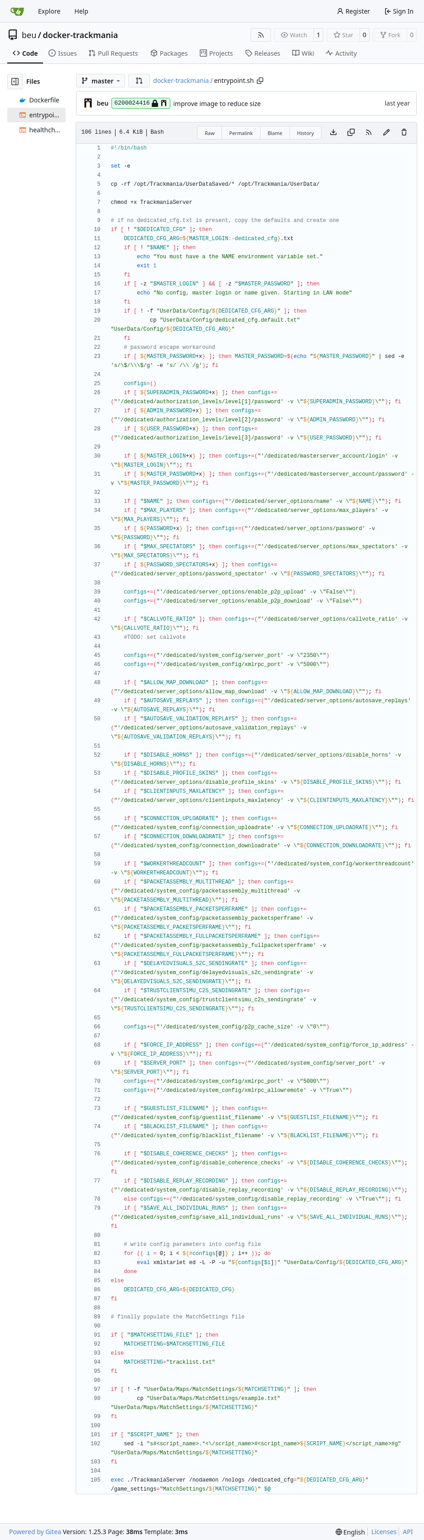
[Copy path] (260, 80)
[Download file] (333, 132)
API (408, 1531)
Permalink (241, 133)
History (305, 133)
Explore (49, 11)
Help (81, 11)
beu (29, 34)
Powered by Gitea (35, 1531)
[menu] (350, 1532)
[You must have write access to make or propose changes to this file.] (404, 132)
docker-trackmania (80, 34)
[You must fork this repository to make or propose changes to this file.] (386, 132)
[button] (139, 80)
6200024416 (140, 103)
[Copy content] (351, 132)
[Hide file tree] (15, 81)
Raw (210, 133)
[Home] (17, 11)
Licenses (384, 1531)
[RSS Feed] (261, 35)
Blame (275, 133)
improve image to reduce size (217, 103)
